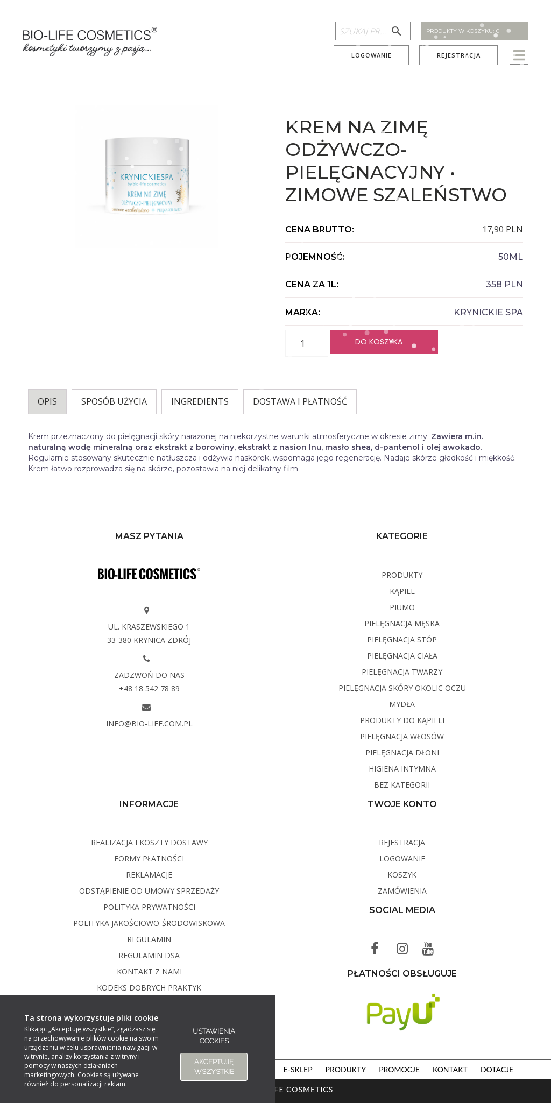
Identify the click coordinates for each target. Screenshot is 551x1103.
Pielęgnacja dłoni (402, 752)
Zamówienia (402, 891)
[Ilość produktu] (306, 343)
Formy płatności (149, 858)
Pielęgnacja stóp (402, 639)
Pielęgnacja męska (402, 623)
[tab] (47, 401)
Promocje (399, 1069)
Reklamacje (149, 874)
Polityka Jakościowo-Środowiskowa (149, 923)
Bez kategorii (402, 785)
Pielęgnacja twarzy (402, 672)
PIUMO (402, 607)
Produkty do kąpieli (402, 720)
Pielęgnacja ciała (402, 656)
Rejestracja (459, 55)
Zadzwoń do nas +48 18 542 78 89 (149, 682)
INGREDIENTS (200, 401)
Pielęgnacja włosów (402, 736)
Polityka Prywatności (149, 907)
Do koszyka (378, 341)
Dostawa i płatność (300, 401)
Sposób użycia (114, 401)
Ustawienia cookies (214, 1036)
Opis (47, 401)
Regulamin (149, 939)
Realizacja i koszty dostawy (149, 842)
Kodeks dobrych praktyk (149, 987)
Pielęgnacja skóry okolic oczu (402, 688)
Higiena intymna (402, 768)
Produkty (402, 575)
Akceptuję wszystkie (214, 1067)
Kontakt (450, 1069)
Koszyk (401, 874)
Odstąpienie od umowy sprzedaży (149, 891)
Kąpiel (402, 591)
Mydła (402, 704)
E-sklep (298, 1069)
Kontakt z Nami (149, 971)
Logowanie (371, 55)
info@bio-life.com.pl (149, 723)
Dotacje (497, 1069)
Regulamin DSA (149, 955)
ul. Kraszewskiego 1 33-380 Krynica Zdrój (149, 633)
